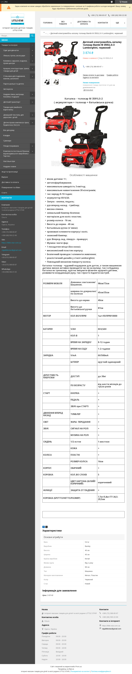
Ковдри (6, 135)
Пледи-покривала (11, 146)
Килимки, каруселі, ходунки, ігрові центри (15, 62)
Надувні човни (9, 166)
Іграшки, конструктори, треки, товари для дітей (16, 69)
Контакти (103, 23)
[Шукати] (32, 36)
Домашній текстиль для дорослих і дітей (13, 116)
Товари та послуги (9, 45)
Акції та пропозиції (10, 171)
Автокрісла (8, 89)
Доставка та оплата (10, 182)
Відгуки (5, 177)
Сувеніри (7, 140)
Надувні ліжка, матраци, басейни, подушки (13, 95)
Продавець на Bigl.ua (66, 669)
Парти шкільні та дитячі (13, 84)
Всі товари (63, 23)
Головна (47, 23)
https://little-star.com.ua (11, 242)
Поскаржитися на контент (80, 671)
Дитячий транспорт (11, 102)
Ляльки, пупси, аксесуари (14, 55)
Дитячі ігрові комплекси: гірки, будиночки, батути (16, 123)
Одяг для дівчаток (11, 50)
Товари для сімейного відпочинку (12, 108)
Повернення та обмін (11, 187)
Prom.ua (79, 667)
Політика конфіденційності (101, 671)
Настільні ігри (9, 161)
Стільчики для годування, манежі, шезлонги (14, 77)
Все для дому (8, 130)
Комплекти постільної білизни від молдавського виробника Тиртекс (16, 153)
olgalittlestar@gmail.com (11, 250)
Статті (4, 192)
